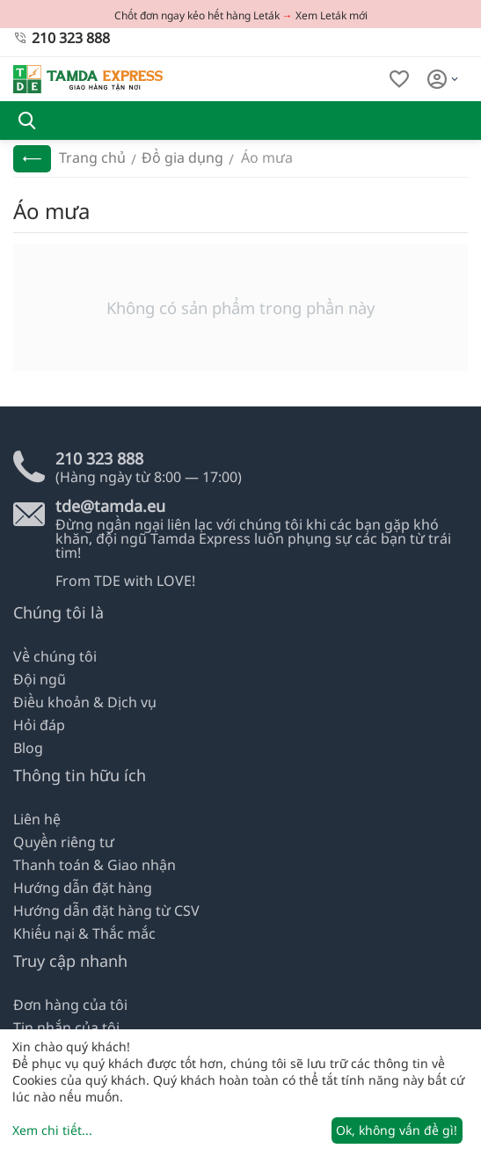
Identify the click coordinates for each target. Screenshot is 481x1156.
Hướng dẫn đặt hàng (82, 887)
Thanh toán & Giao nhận (94, 864)
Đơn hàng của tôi (70, 1004)
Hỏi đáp (39, 725)
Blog (28, 747)
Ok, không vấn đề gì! (396, 1130)
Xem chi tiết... (52, 1130)
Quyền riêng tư (63, 842)
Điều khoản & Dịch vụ (85, 702)
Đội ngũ (39, 679)
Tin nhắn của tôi (66, 1027)
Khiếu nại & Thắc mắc (84, 933)
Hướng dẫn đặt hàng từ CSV (106, 910)
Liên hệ (37, 819)
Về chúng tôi (55, 656)
